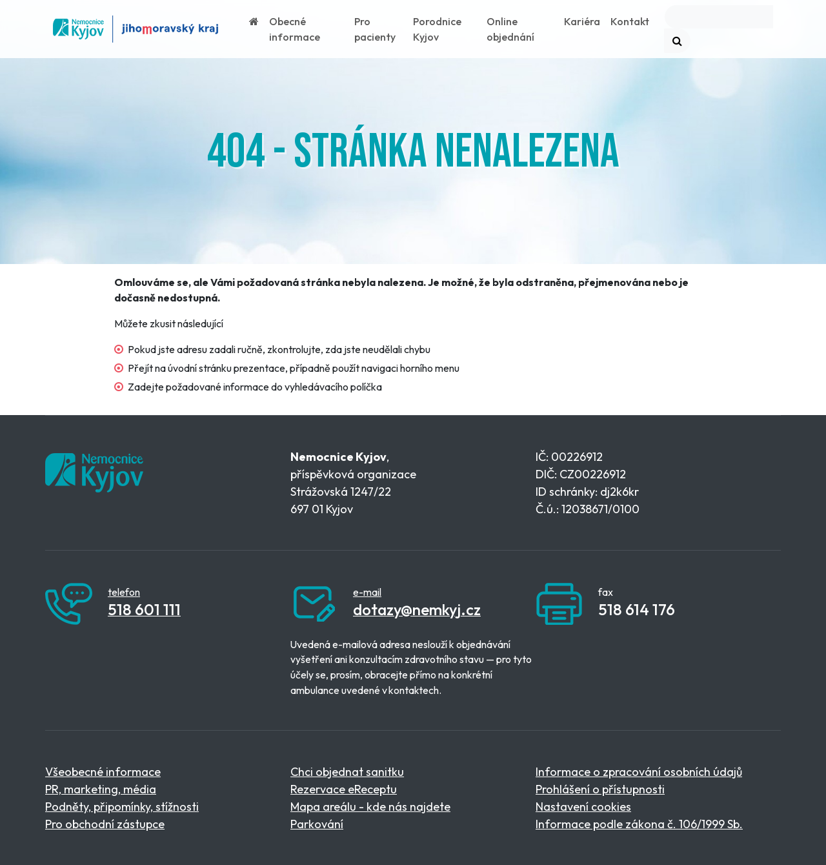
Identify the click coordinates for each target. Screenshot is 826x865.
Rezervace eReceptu (343, 789)
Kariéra (582, 21)
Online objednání (510, 29)
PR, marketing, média (100, 789)
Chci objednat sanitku (347, 771)
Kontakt (629, 21)
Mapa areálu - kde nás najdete (370, 806)
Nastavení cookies (583, 806)
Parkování (316, 824)
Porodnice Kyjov (437, 29)
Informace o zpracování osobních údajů (639, 771)
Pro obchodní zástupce (105, 824)
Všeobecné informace (103, 771)
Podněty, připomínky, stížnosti (122, 806)
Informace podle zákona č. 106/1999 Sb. (639, 824)
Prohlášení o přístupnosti (600, 789)
